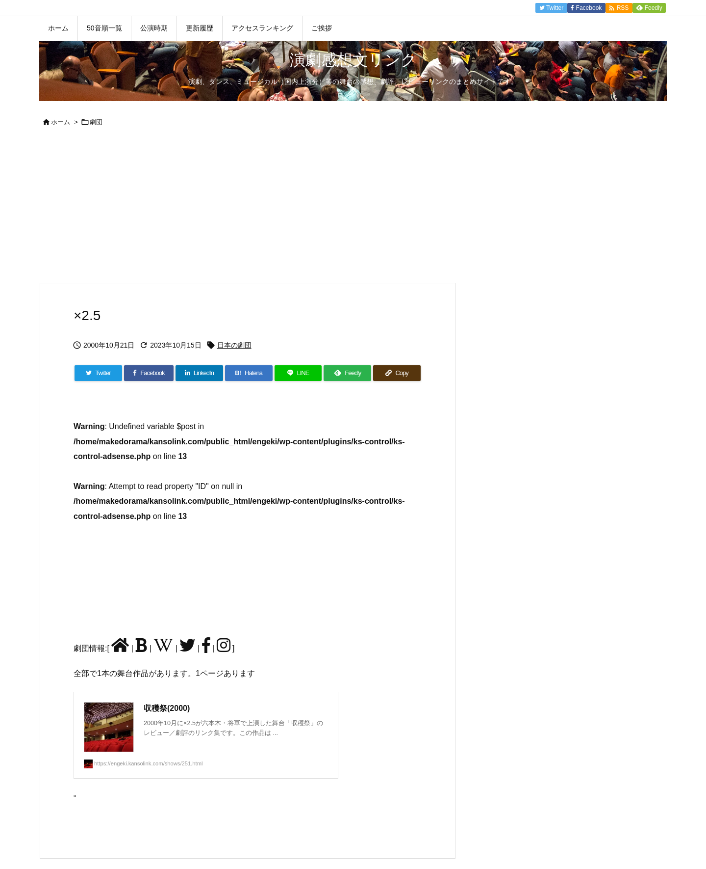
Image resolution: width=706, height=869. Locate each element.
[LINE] (298, 373)
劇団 (96, 122)
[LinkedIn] (199, 373)
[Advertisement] (353, 208)
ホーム (60, 122)
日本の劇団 (234, 345)
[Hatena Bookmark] (249, 373)
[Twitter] (98, 373)
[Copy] (397, 373)
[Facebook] (149, 373)
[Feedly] (347, 373)
